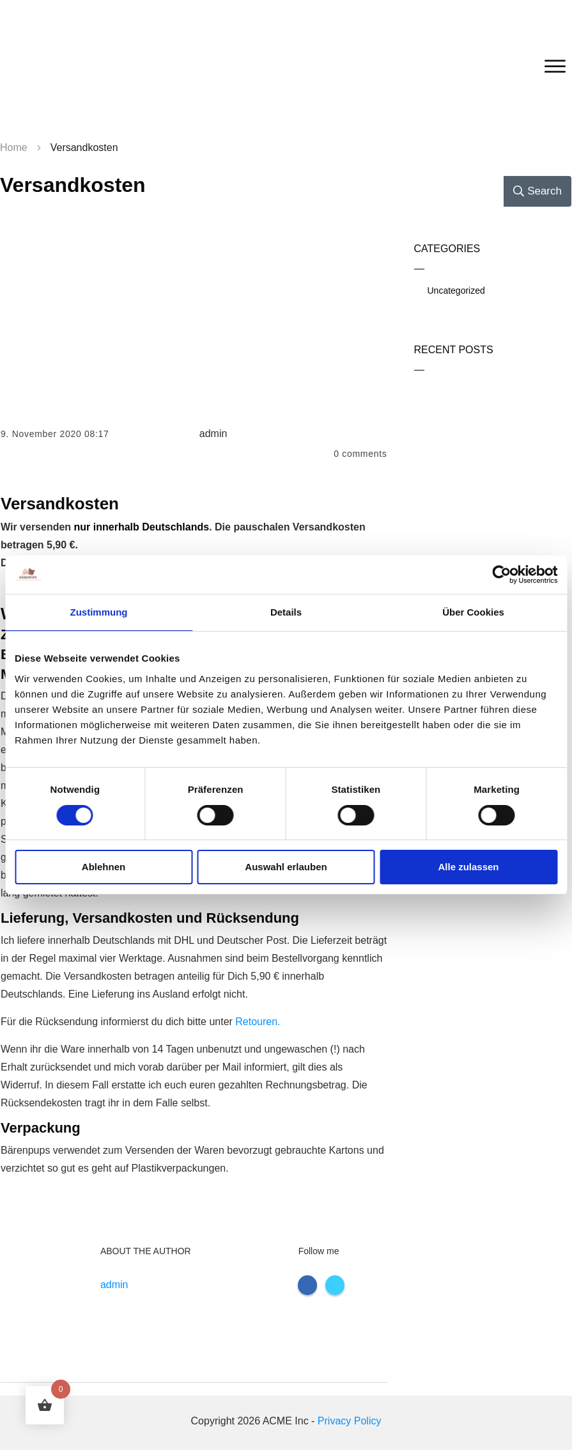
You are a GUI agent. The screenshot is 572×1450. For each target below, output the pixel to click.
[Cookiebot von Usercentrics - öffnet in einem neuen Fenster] (501, 574)
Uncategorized (456, 290)
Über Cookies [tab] (473, 612)
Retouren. (257, 1021)
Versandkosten (73, 184)
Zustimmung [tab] (99, 612)
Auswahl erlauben (286, 866)
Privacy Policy (350, 1420)
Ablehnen (103, 866)
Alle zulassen (468, 866)
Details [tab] (286, 612)
